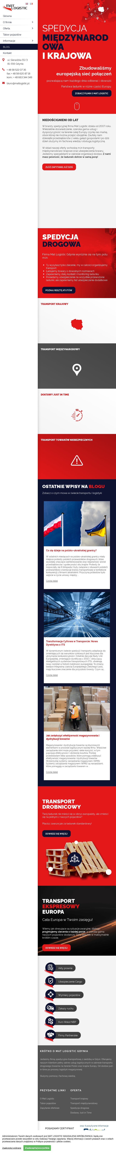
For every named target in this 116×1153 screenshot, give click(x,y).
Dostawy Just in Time (81, 1112)
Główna (7, 16)
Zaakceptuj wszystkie (37, 1148)
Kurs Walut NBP (67, 1021)
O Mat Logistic (47, 1098)
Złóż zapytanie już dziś (59, 166)
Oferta (18, 28)
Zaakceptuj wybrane (11, 1148)
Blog (6, 46)
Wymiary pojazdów (69, 995)
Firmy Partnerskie (68, 1035)
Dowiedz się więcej (56, 833)
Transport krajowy (79, 1098)
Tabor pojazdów (12, 34)
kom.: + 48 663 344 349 (19, 77)
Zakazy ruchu (66, 1008)
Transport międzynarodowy (84, 1103)
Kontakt (7, 53)
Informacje (18, 40)
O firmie (18, 22)
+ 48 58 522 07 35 (16, 69)
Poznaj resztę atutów (58, 290)
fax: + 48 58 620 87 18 (18, 73)
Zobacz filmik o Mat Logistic (91, 93)
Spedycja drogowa (79, 1107)
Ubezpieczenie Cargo (70, 981)
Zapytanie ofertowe (49, 1107)
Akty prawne (65, 968)
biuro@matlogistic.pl (18, 83)
